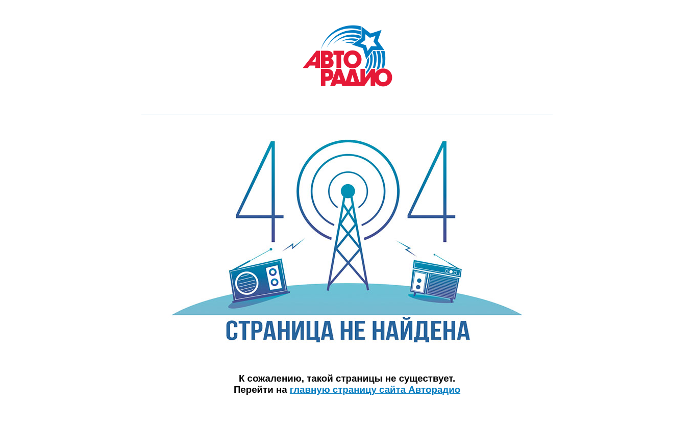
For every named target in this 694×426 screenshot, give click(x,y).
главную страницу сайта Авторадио (375, 389)
